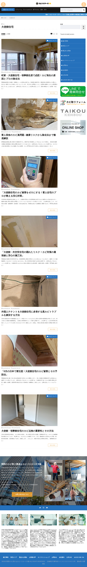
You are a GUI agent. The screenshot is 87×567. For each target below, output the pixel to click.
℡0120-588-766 (67, 80)
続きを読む (53, 93)
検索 (61, 24)
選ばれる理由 (67, 50)
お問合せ (65, 65)
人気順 (8, 34)
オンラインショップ (68, 60)
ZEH (45, 9)
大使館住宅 (12, 18)
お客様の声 (66, 55)
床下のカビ (36, 9)
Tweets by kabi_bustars (67, 34)
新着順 (3, 34)
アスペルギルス (27, 9)
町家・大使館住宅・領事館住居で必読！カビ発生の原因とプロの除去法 (28, 77)
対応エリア (66, 46)
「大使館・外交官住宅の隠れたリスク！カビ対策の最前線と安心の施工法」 (28, 254)
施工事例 (65, 41)
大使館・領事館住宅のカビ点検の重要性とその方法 (27, 430)
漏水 (41, 9)
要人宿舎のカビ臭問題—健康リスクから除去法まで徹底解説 (28, 136)
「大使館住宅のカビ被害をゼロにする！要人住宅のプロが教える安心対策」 (28, 194)
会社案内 (65, 70)
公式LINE (65, 75)
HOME (4, 18)
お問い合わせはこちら (22, 494)
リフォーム (18, 9)
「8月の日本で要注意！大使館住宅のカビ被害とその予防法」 (29, 373)
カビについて (53, 40)
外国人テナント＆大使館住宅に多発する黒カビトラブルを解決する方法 (28, 313)
